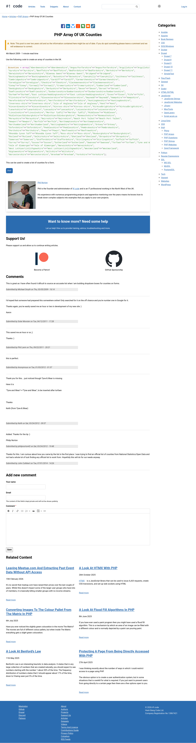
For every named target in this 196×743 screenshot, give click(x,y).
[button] (93, 26)
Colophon (65, 736)
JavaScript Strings (172, 99)
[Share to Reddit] (78, 26)
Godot (163, 89)
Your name (11, 482)
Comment (10, 506)
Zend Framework (171, 148)
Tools (42, 6)
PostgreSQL (169, 169)
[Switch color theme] (159, 6)
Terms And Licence (69, 727)
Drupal (164, 53)
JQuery (167, 106)
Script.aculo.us (170, 116)
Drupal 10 (168, 67)
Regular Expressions (170, 156)
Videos (64, 724)
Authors (64, 709)
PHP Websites (170, 145)
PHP (9, 170)
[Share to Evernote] (83, 26)
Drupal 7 (167, 56)
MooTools (168, 109)
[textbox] (78, 529)
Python (164, 152)
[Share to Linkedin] (68, 26)
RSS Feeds (65, 739)
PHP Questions (170, 138)
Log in (184, 6)
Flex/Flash (165, 78)
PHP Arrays (23, 16)
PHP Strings (169, 141)
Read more (11, 600)
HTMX (82, 581)
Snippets (54, 6)
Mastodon (23, 706)
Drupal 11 (168, 70)
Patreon (22, 718)
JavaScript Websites (173, 102)
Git (162, 85)
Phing (166, 131)
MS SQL (167, 162)
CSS (163, 43)
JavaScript (165, 96)
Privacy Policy (67, 733)
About (66, 6)
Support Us (66, 715)
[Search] (137, 7)
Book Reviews (167, 39)
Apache (164, 36)
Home (4, 16)
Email (8, 492)
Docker (164, 50)
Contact (77, 6)
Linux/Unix (165, 121)
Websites (165, 181)
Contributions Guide (70, 730)
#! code (14, 6)
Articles (31, 6)
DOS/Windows (167, 46)
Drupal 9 (167, 63)
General (164, 82)
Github (21, 709)
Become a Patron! (42, 270)
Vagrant (164, 177)
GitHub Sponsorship (114, 270)
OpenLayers (169, 113)
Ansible (164, 32)
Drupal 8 (167, 60)
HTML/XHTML (167, 92)
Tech (163, 174)
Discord (22, 715)
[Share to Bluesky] (73, 26)
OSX (163, 124)
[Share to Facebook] (63, 26)
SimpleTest (169, 74)
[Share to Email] (88, 26)
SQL (163, 159)
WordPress (166, 184)
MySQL (167, 166)
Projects (64, 712)
